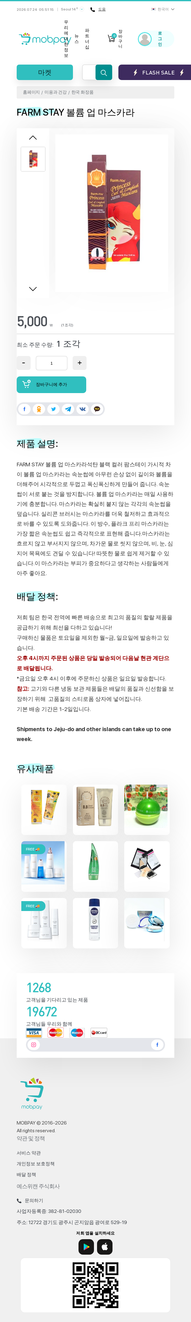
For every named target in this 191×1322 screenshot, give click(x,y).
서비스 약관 (29, 1153)
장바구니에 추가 (44, 384)
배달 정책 (26, 1174)
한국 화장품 (82, 92)
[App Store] (104, 1247)
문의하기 (30, 1200)
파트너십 (87, 38)
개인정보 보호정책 (36, 1164)
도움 (98, 9)
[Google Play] (86, 1247)
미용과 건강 (56, 92)
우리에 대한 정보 (66, 38)
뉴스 (76, 38)
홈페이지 (31, 92)
